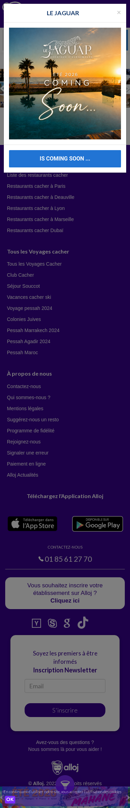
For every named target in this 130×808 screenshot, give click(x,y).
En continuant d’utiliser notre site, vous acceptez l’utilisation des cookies (62, 791)
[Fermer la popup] (119, 12)
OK (10, 799)
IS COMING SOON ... (65, 158)
